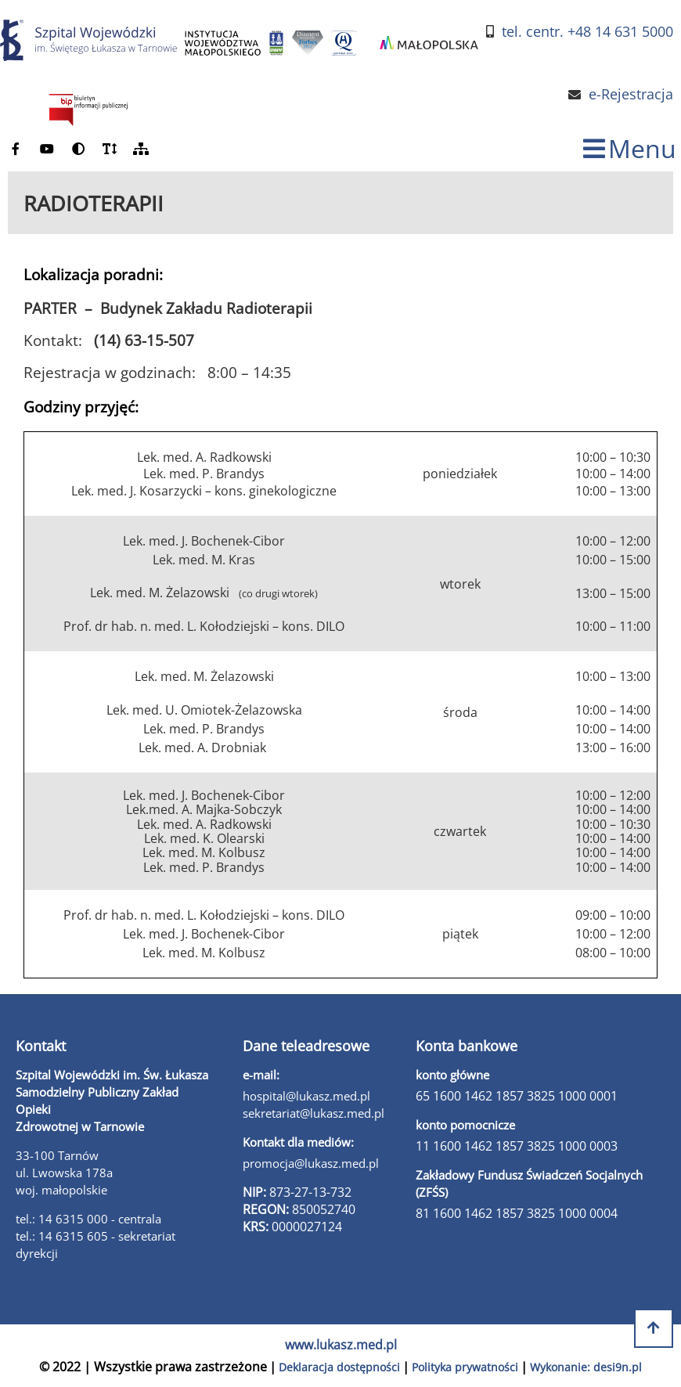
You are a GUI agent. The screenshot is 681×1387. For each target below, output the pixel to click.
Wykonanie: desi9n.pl (586, 1367)
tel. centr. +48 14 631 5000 (587, 31)
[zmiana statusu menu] (629, 149)
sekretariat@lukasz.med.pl (313, 1113)
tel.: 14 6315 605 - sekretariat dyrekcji (95, 1244)
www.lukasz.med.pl (341, 1344)
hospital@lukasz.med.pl (306, 1096)
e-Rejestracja (631, 94)
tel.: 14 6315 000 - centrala (88, 1219)
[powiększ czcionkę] (109, 149)
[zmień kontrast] (78, 149)
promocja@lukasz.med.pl (311, 1163)
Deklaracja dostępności (339, 1367)
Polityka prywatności (465, 1367)
